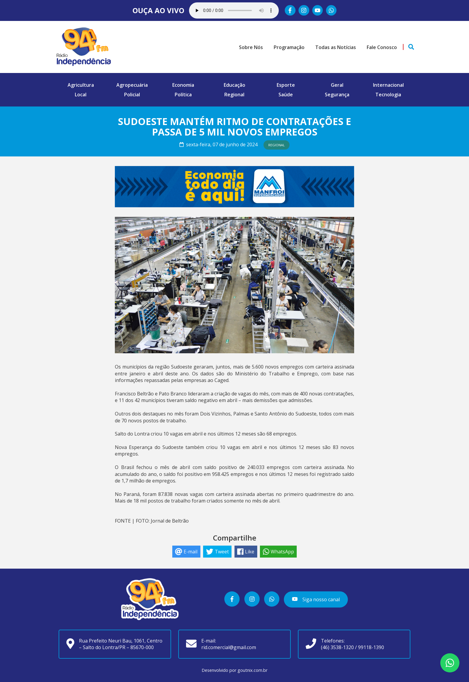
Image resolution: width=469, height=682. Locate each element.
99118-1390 (371, 647)
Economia (183, 85)
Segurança (337, 94)
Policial (132, 94)
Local (80, 94)
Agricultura (81, 85)
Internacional (388, 85)
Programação (289, 47)
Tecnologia (388, 94)
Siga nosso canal (315, 599)
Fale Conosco (382, 47)
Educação (234, 85)
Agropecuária (132, 85)
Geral (337, 85)
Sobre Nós (251, 47)
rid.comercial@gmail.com (228, 647)
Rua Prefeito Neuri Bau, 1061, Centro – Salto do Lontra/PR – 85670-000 (120, 644)
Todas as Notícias (335, 47)
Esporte (286, 85)
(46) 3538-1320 (337, 647)
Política (183, 94)
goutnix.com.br (252, 670)
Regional (234, 94)
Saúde (285, 94)
